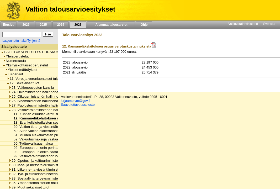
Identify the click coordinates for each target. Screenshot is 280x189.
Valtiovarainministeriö (243, 24)
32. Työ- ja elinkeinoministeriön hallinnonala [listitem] (44, 174)
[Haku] (21, 34)
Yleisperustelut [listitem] (16, 56)
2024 (60, 25)
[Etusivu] (11, 10)
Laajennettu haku (14, 41)
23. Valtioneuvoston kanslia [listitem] (31, 88)
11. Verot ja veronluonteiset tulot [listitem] (33, 79)
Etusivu (8, 25)
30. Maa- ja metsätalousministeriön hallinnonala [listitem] (47, 165)
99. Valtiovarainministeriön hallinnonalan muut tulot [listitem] (51, 156)
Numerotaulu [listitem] (14, 61)
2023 (78, 25)
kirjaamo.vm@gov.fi (75, 101)
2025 (43, 25)
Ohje (144, 25)
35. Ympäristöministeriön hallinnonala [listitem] (39, 183)
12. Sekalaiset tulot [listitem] (23, 83)
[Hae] (48, 34)
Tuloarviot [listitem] (14, 74)
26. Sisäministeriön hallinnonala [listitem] (35, 101)
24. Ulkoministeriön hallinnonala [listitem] (35, 92)
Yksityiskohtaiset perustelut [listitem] (25, 65)
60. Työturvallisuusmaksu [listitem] (32, 143)
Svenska (269, 24)
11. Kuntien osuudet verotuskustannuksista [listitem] (45, 114)
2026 (26, 25)
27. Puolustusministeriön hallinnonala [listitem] (39, 105)
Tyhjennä (33, 41)
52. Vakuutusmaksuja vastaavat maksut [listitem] (43, 139)
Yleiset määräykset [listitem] (21, 70)
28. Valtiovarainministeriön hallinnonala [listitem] (40, 110)
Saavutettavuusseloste (78, 105)
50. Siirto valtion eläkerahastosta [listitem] (37, 131)
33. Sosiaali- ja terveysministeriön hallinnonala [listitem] (46, 178)
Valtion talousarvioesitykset (70, 9)
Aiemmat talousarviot (111, 25)
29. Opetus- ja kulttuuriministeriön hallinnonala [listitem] (46, 160)
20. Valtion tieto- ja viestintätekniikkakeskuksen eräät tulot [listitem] (57, 127)
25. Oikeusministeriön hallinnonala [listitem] (37, 96)
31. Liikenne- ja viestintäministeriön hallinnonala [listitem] (47, 169)
